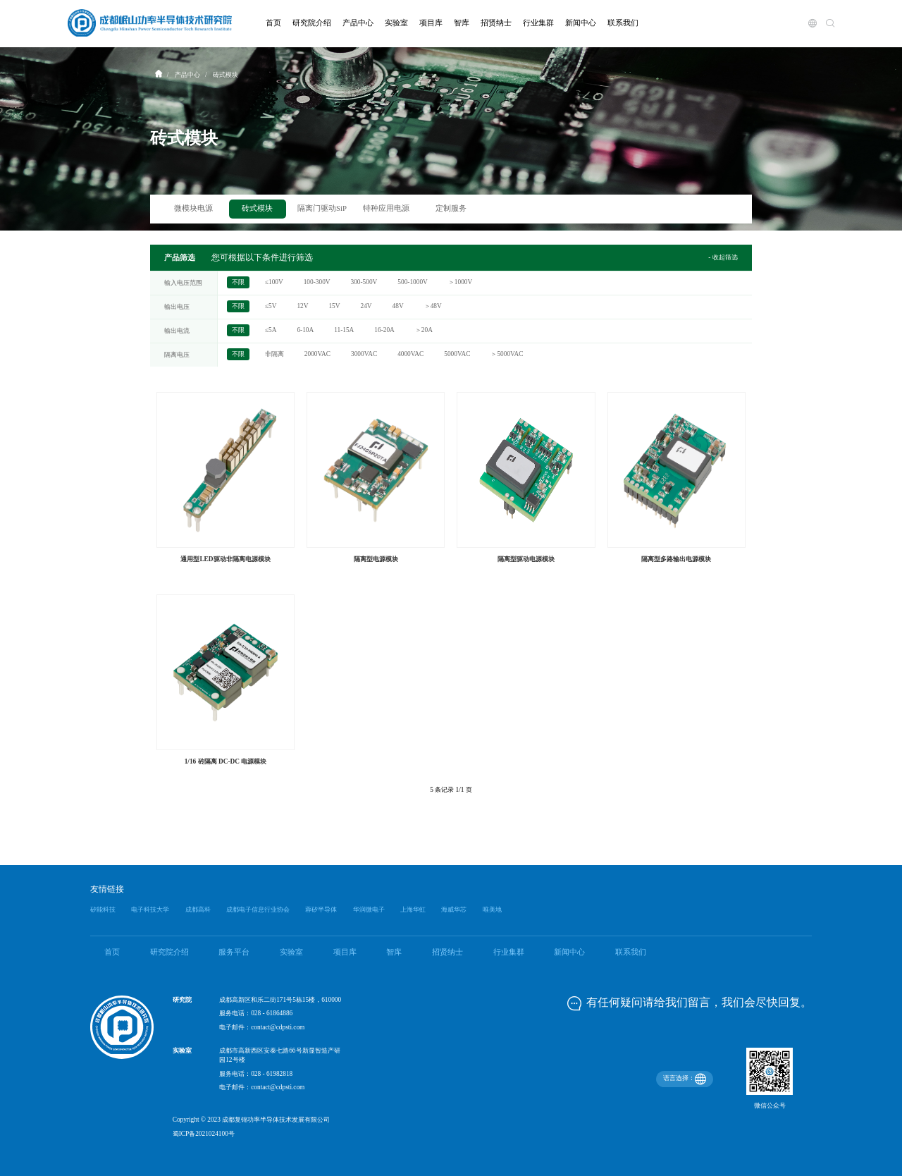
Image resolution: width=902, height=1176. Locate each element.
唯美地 (492, 909)
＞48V (433, 306)
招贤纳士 (447, 952)
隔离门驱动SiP (322, 208)
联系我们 (630, 952)
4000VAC (410, 354)
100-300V (317, 282)
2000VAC (317, 354)
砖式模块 (257, 208)
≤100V (274, 282)
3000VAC (364, 354)
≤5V (271, 306)
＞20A (424, 330)
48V (398, 306)
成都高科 (198, 909)
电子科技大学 (150, 909)
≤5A (271, 330)
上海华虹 (413, 909)
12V (302, 306)
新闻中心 (569, 952)
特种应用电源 (386, 208)
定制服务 (451, 208)
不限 (238, 282)
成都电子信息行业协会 (258, 909)
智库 (394, 952)
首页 (112, 952)
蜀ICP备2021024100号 (204, 1133)
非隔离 (274, 354)
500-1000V (412, 282)
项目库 (345, 952)
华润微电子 (369, 909)
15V (334, 306)
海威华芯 (454, 909)
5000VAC (457, 354)
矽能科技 (103, 909)
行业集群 (508, 952)
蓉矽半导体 (321, 909)
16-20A (384, 330)
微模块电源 (193, 208)
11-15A (344, 330)
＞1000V (460, 282)
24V (366, 306)
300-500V (364, 282)
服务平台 (233, 952)
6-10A (305, 330)
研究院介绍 (169, 952)
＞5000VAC (506, 354)
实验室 (291, 952)
